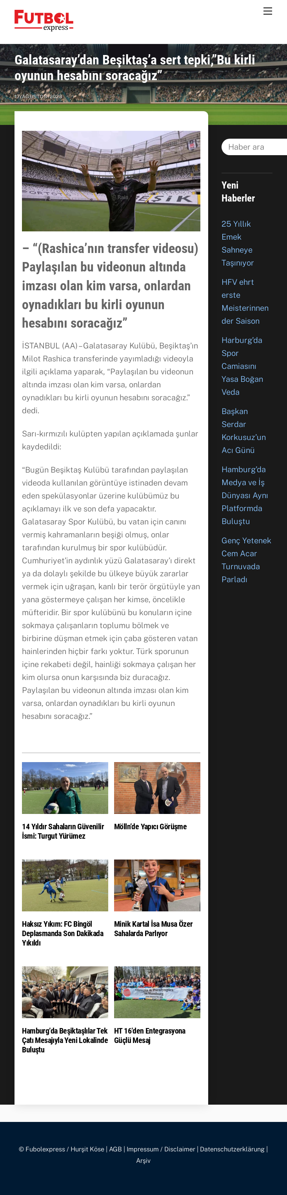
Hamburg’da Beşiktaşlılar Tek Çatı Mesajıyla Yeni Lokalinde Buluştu (65, 1040)
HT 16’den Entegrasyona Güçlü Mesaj (149, 1035)
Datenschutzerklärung (232, 1149)
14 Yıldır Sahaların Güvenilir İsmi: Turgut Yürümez (63, 831)
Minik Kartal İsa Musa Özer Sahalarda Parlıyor (153, 928)
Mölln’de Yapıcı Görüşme (150, 826)
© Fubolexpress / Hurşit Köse (61, 1149)
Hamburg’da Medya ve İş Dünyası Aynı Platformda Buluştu (245, 495)
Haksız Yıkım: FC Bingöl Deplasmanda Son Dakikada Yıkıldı (62, 933)
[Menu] (268, 10)
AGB (115, 1149)
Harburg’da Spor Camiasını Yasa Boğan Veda (242, 366)
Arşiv (143, 1160)
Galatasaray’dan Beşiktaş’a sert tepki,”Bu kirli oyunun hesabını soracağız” (135, 68)
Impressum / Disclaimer (161, 1149)
